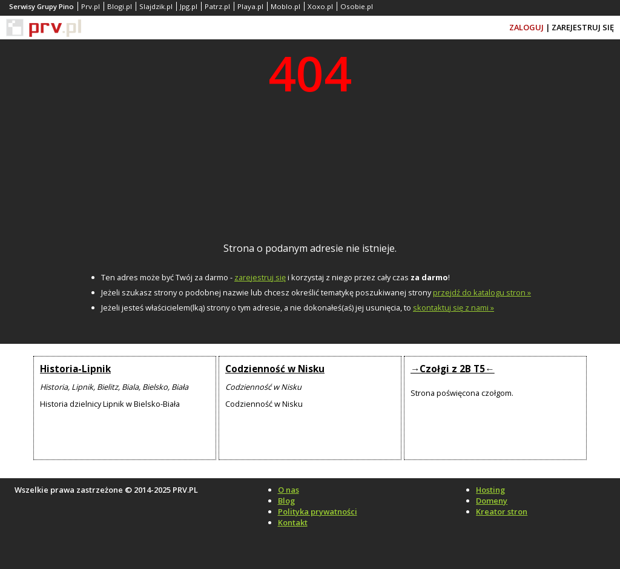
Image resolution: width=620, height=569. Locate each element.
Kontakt (293, 522)
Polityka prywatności (317, 511)
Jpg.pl (188, 6)
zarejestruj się (260, 277)
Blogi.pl (119, 6)
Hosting (490, 489)
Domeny (491, 500)
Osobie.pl (356, 6)
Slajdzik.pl (156, 6)
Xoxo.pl (320, 6)
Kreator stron (501, 511)
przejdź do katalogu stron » (482, 292)
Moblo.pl (285, 6)
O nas (288, 489)
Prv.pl (90, 6)
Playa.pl (250, 6)
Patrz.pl (217, 6)
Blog (286, 500)
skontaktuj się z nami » (453, 307)
